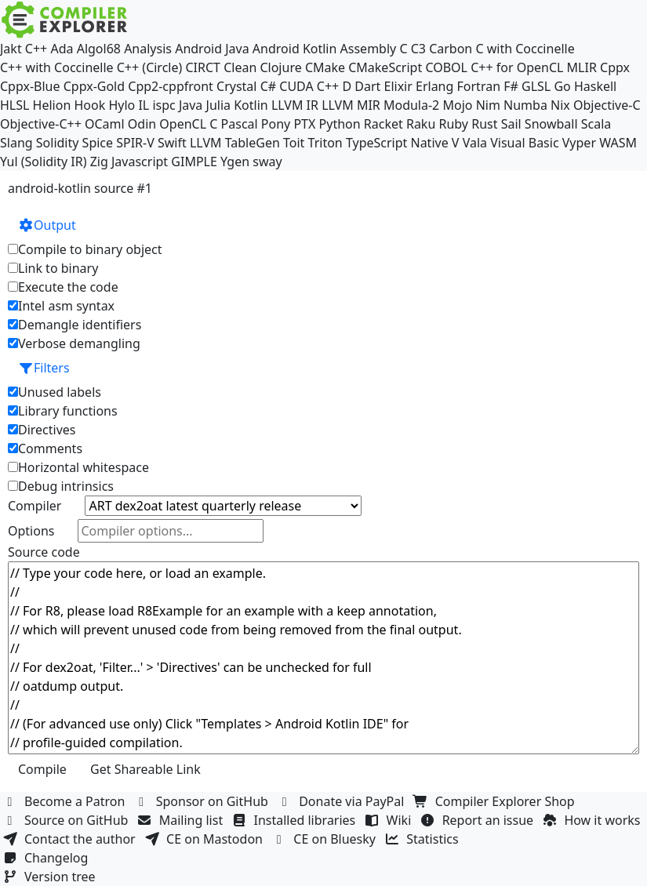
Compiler (34, 505)
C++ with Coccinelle (57, 67)
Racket (383, 124)
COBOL (446, 67)
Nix (560, 105)
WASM (618, 142)
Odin (142, 124)
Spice (97, 142)
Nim (488, 105)
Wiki (390, 820)
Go (562, 86)
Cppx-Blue (30, 86)
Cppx (615, 67)
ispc (163, 105)
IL (143, 105)
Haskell (595, 86)
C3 (418, 48)
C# (268, 86)
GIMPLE (194, 161)
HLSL (14, 105)
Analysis (148, 48)
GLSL (536, 86)
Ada (61, 48)
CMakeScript (385, 67)
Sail (511, 124)
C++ (36, 48)
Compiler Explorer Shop (496, 801)
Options (31, 530)
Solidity (57, 142)
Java (190, 105)
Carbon (450, 48)
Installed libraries (295, 820)
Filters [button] (44, 367)
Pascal (239, 124)
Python (340, 124)
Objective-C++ (41, 124)
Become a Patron (66, 801)
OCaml (105, 124)
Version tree (51, 876)
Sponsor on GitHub (203, 801)
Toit (293, 142)
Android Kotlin (295, 48)
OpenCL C (188, 124)
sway (267, 161)
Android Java (212, 48)
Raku (420, 124)
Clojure (280, 67)
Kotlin (251, 105)
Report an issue (479, 820)
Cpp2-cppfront (170, 86)
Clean (240, 67)
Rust (484, 124)
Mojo (457, 105)
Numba (525, 105)
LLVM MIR (351, 105)
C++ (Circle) (150, 67)
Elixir (397, 86)
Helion (52, 105)
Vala (475, 142)
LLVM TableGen (235, 142)
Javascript (139, 161)
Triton (325, 142)
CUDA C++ (309, 86)
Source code (44, 552)
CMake (325, 67)
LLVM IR (294, 105)
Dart (367, 86)
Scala (596, 124)
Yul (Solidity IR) (43, 161)
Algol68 (99, 48)
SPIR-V (135, 142)
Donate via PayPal (342, 801)
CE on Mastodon (205, 839)
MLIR (582, 67)
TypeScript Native (397, 142)
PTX (304, 124)
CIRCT (202, 67)
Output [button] (47, 225)
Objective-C (607, 105)
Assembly (368, 48)
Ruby (453, 124)
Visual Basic (524, 142)
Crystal (236, 86)
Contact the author (71, 839)
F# (510, 86)
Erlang (434, 86)
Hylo (121, 105)
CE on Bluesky (325, 839)
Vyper (579, 142)
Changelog (47, 857)
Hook (89, 105)
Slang (16, 142)
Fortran (479, 86)
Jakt (11, 48)
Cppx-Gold (94, 86)
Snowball (551, 124)
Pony (275, 124)
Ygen (234, 161)
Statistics (423, 839)
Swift (172, 142)
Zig (99, 161)
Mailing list (182, 820)
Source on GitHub (67, 820)
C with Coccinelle (524, 48)
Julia (218, 105)
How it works (593, 820)
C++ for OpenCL (517, 67)
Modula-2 (411, 105)
